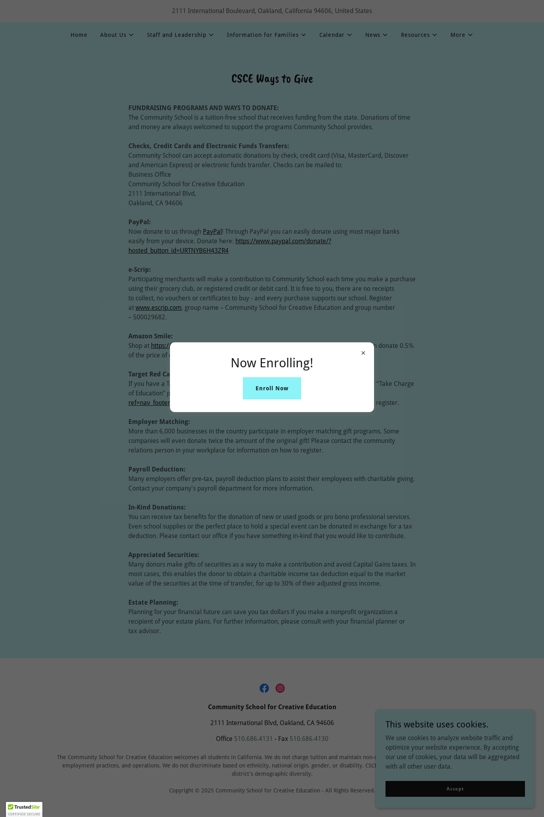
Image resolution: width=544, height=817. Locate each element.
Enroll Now (272, 388)
